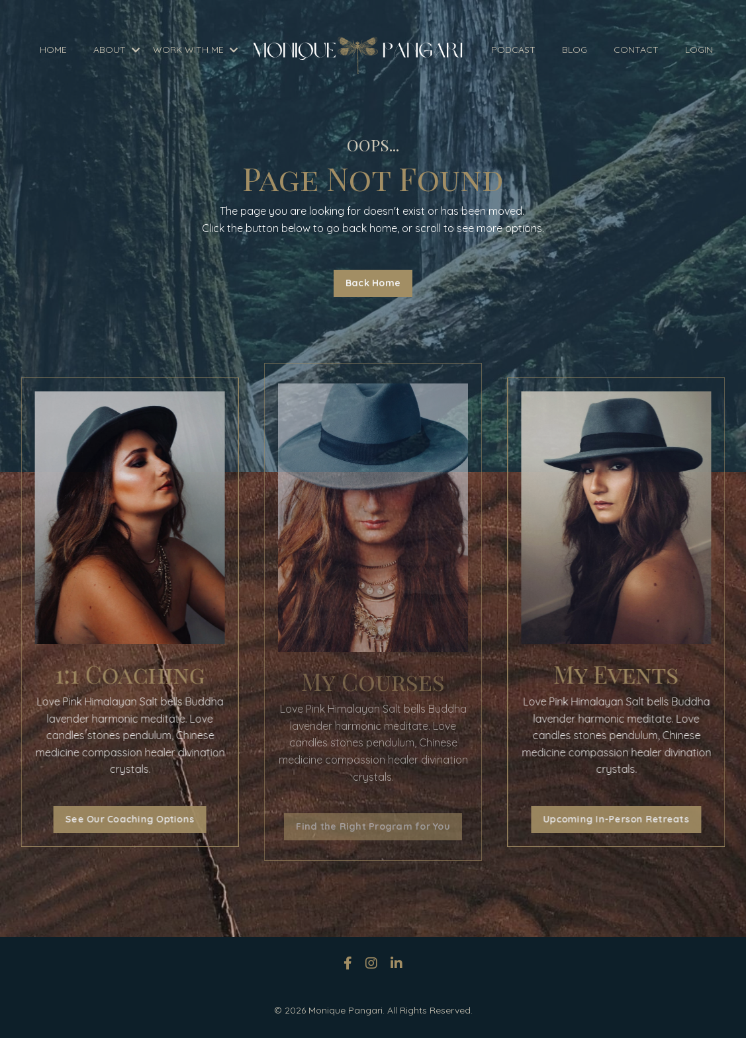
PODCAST (513, 50)
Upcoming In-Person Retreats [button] (622, 819)
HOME (53, 50)
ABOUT (116, 50)
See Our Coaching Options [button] (123, 819)
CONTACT (636, 50)
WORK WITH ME (195, 50)
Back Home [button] (373, 283)
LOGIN (699, 50)
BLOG (574, 50)
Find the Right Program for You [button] (373, 826)
